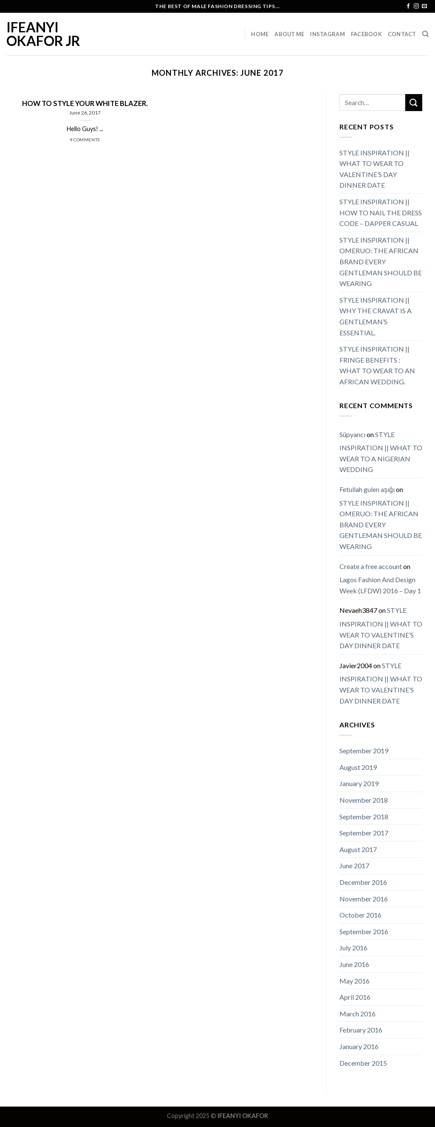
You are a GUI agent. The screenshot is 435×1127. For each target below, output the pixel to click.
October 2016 (360, 915)
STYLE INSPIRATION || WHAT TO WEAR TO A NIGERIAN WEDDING (380, 452)
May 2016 (354, 981)
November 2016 (363, 899)
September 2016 (363, 931)
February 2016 (360, 1030)
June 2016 (354, 964)
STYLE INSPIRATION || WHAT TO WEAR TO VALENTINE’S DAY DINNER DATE (374, 169)
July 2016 (353, 948)
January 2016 (359, 1046)
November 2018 (363, 800)
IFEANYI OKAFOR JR (43, 34)
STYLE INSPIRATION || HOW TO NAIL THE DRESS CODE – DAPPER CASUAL (380, 212)
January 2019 (359, 783)
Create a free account (370, 566)
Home (259, 34)
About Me (289, 34)
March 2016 (357, 1014)
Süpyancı (352, 434)
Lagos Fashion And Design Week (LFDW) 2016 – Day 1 (380, 585)
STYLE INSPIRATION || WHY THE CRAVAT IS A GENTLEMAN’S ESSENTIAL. (375, 316)
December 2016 (363, 882)
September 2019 (363, 751)
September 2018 (363, 816)
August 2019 (358, 767)
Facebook (366, 34)
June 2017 (354, 865)
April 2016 (354, 997)
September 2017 (363, 833)
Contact (402, 34)
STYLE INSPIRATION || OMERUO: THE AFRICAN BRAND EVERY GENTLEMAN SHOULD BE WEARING (380, 261)
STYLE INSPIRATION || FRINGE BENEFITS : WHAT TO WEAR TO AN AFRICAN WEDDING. (377, 365)
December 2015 (363, 1063)
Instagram (327, 34)
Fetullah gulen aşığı (367, 489)
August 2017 (358, 849)
